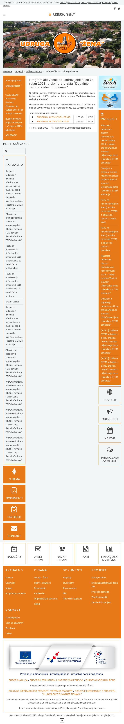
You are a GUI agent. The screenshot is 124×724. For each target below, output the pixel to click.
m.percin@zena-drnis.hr (84, 702)
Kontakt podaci (12, 617)
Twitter (8, 633)
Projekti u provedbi (100, 592)
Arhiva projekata (34, 71)
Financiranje (40, 588)
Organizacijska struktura (45, 598)
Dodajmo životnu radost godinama (73, 127)
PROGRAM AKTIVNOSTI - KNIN (53, 121)
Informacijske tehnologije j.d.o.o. (99, 715)
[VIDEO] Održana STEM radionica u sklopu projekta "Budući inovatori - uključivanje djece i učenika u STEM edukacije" (14, 393)
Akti (64, 593)
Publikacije (39, 593)
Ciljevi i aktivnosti (42, 583)
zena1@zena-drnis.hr (70, 2)
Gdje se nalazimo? (14, 623)
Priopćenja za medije (110, 456)
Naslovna (7, 71)
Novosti (9, 577)
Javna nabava (61, 555)
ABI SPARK (11, 135)
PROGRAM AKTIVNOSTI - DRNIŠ (53, 117)
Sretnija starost (98, 577)
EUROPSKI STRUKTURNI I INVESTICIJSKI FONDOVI (56, 680)
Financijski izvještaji (109, 555)
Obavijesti (10, 583)
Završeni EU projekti (101, 602)
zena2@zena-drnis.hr (91, 2)
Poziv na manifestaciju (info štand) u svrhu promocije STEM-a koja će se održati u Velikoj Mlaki (13, 257)
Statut (37, 604)
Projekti (19, 71)
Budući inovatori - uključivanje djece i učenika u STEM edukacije (14, 124)
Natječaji (67, 577)
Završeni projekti (99, 597)
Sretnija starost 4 (12, 88)
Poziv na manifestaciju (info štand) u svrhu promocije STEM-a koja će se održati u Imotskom (13, 284)
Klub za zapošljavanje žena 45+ (104, 585)
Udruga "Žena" (41, 577)
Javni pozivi (38, 555)
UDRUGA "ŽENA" (64, 14)
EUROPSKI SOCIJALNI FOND (100, 680)
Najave (8, 588)
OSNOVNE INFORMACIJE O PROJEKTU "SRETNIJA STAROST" (40, 691)
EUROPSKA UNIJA (18, 680)
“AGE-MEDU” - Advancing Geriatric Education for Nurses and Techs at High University (14, 104)
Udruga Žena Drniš (46, 715)
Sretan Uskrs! (12, 301)
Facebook (10, 628)
